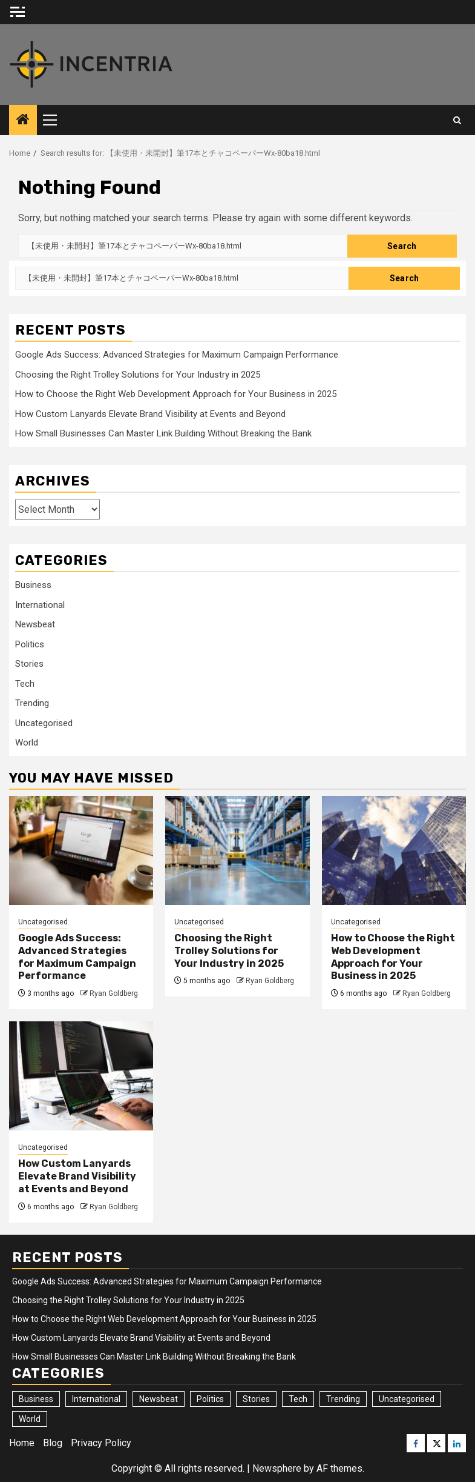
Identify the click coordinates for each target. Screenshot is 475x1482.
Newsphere (276, 1468)
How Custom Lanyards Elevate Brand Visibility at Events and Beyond (150, 414)
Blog (52, 1443)
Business (33, 584)
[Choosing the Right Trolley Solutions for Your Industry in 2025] (237, 850)
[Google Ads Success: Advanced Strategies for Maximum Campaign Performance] (81, 850)
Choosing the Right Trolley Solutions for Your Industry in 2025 (137, 374)
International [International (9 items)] (96, 1399)
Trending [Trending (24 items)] (343, 1399)
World (26, 742)
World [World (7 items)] (30, 1419)
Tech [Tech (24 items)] (298, 1399)
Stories (29, 663)
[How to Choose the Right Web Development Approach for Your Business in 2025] (394, 850)
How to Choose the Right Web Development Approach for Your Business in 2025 (175, 394)
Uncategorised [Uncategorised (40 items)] (406, 1399)
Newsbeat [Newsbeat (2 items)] (158, 1399)
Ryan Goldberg (114, 993)
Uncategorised (44, 723)
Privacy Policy (101, 1443)
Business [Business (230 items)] (36, 1399)
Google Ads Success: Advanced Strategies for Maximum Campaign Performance (176, 354)
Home (21, 1443)
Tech (24, 683)
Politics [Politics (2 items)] (210, 1399)
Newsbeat (35, 624)
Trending (32, 703)
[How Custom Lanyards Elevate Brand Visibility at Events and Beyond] (81, 1075)
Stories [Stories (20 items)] (256, 1399)
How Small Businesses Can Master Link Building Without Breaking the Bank (163, 433)
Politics (29, 644)
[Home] (23, 120)
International (40, 604)
